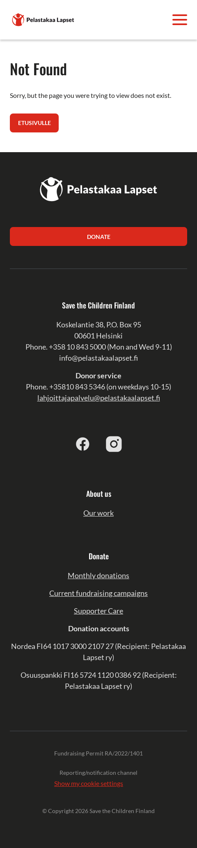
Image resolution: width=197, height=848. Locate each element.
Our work (98, 512)
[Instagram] (114, 444)
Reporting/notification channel (98, 772)
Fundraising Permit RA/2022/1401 (98, 753)
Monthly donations (98, 575)
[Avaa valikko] (179, 19)
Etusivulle (34, 122)
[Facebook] (83, 444)
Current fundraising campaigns (98, 593)
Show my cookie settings (88, 783)
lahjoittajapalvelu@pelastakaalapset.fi (98, 397)
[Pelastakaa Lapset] (43, 19)
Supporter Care (98, 610)
